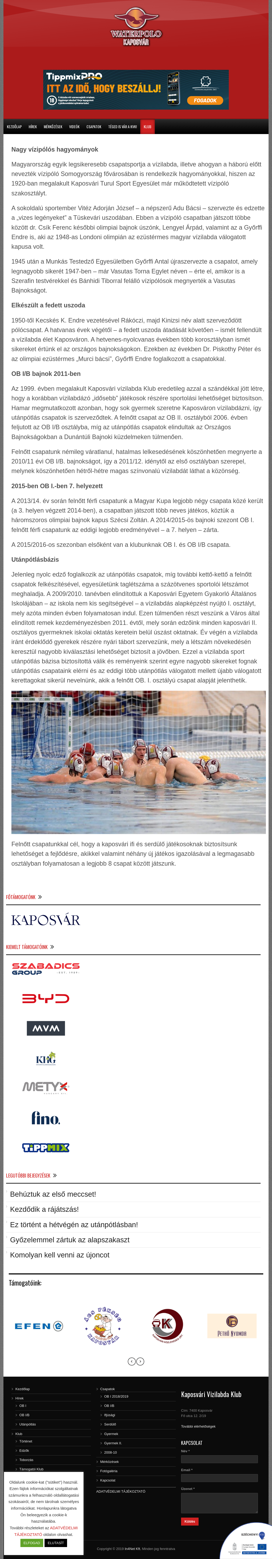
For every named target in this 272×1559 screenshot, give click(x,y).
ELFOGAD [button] (32, 1543)
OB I (22, 1406)
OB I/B (24, 1415)
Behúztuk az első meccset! (53, 1194)
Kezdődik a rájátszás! (44, 1209)
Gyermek (111, 1434)
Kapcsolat (107, 1480)
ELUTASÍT (56, 1543)
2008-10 (110, 1452)
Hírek (33, 126)
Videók (74, 126)
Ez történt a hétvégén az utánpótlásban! (74, 1225)
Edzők (24, 1451)
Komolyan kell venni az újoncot (59, 1255)
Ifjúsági (109, 1415)
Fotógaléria (108, 1471)
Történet (25, 1441)
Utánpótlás (27, 1424)
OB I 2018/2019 (116, 1396)
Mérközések (109, 1462)
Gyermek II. (113, 1443)
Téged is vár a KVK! (122, 126)
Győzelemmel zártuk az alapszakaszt (70, 1240)
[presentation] (132, 1362)
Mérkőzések (53, 126)
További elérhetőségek (198, 1426)
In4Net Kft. (133, 1549)
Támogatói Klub (31, 1469)
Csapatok (93, 126)
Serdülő (110, 1424)
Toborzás (26, 1460)
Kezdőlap (14, 126)
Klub (147, 126)
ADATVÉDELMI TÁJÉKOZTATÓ (120, 1491)
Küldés (190, 1521)
